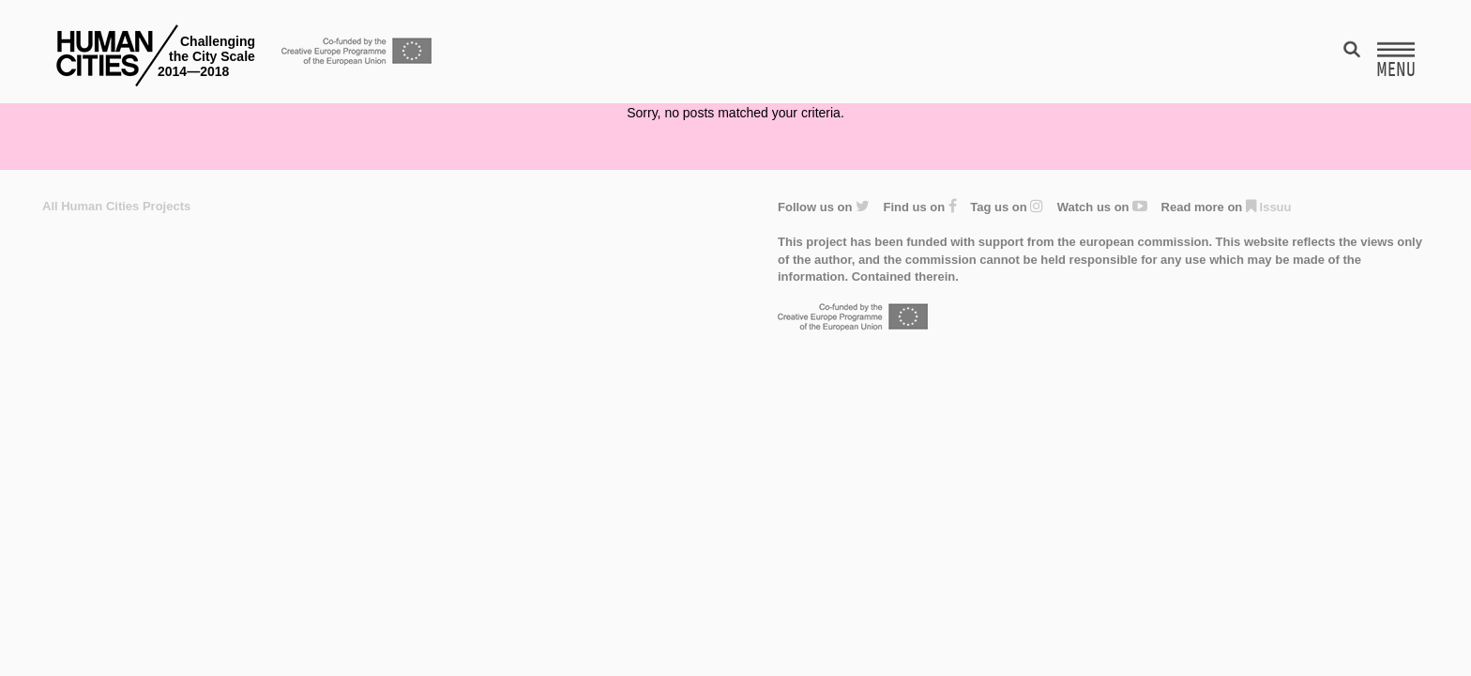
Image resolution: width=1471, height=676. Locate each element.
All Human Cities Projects (116, 206)
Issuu (1269, 207)
